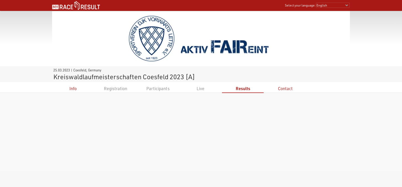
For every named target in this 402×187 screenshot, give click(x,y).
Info (73, 88)
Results (243, 88)
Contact (285, 88)
